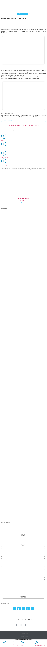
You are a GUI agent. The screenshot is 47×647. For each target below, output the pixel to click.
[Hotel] (3, 136)
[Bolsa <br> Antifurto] (22, 642)
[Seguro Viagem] (3, 161)
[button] (29, 13)
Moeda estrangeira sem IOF (40, 645)
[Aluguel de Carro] (3, 153)
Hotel (11, 11)
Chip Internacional (17, 11)
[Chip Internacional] (3, 144)
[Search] (44, 120)
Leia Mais (23, 202)
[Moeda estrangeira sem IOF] (36, 642)
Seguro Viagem (34, 11)
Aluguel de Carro (25, 11)
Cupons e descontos (23, 125)
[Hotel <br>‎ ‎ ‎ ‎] (4, 642)
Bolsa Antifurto (22, 645)
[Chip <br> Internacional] (14, 642)
